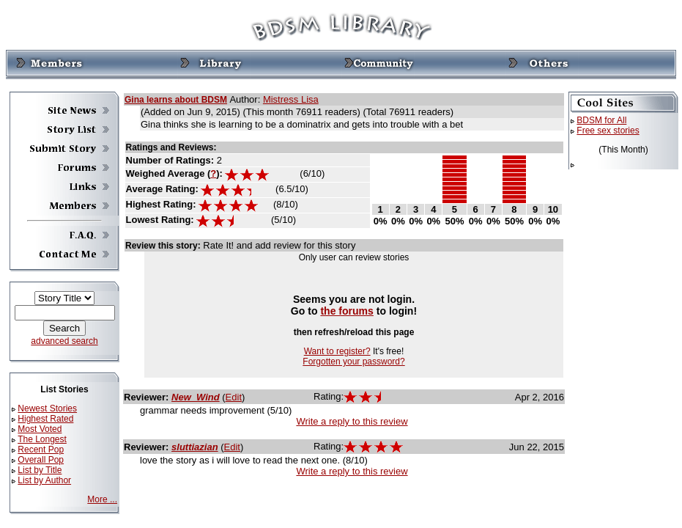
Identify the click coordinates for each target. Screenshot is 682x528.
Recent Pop (41, 449)
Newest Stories (47, 408)
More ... (102, 499)
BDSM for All (601, 120)
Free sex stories (608, 130)
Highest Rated (45, 419)
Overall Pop (41, 460)
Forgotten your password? (353, 361)
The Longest (42, 439)
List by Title (40, 470)
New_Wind (195, 397)
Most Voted (40, 429)
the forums (347, 311)
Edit (234, 397)
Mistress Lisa (291, 99)
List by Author (44, 480)
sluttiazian (194, 446)
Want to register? (337, 351)
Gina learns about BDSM (176, 100)
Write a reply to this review (351, 421)
